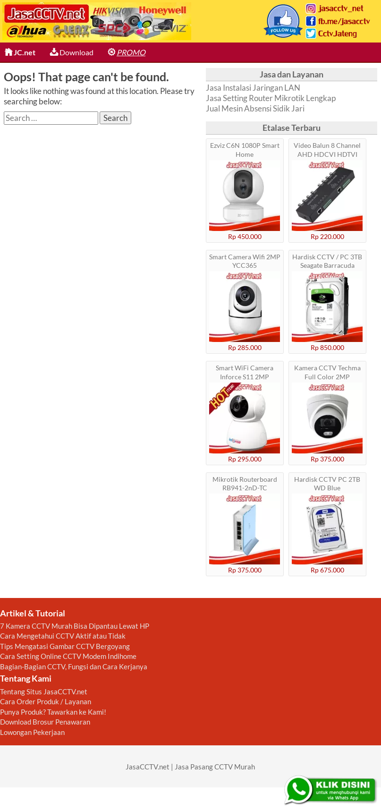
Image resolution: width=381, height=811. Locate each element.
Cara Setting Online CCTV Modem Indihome (68, 656)
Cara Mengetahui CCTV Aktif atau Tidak (63, 636)
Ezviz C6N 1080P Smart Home (244, 149)
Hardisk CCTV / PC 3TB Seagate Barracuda (327, 261)
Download (71, 52)
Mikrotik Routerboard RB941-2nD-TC (244, 483)
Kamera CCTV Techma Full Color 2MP (327, 372)
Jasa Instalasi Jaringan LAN (253, 88)
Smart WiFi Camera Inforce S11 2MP (244, 372)
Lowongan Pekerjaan (32, 732)
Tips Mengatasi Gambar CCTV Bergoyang (65, 646)
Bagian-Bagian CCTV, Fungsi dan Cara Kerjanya (73, 666)
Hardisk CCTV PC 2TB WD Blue (327, 483)
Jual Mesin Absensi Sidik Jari (255, 108)
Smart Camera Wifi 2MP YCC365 (244, 261)
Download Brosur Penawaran (45, 721)
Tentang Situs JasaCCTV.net (43, 691)
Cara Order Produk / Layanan (45, 701)
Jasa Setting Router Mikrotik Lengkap (271, 98)
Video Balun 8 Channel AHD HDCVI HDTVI (327, 149)
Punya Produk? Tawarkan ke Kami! (53, 712)
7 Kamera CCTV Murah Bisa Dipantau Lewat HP (74, 626)
